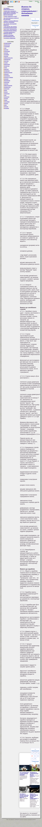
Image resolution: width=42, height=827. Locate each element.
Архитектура (6, 44)
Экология (5, 106)
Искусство (6, 61)
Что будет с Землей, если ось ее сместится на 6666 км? (24, 795)
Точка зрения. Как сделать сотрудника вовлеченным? (10, 27)
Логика (5, 67)
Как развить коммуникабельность (8, 9)
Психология (6, 88)
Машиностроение (7, 72)
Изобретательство (8, 57)
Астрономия (6, 46)
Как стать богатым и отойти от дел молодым (11, 18)
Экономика (6, 108)
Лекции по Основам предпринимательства (9, 36)
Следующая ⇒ (35, 26)
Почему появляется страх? (10, 16)
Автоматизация (7, 43)
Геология (5, 56)
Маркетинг (6, 69)
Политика (5, 83)
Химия (5, 105)
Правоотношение (7, 85)
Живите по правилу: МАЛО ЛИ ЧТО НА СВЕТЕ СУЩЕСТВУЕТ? (34, 796)
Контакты (37, 1)
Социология (6, 93)
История (5, 62)
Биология (5, 49)
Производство (6, 87)
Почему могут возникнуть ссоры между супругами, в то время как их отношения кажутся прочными (10, 12)
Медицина (6, 74)
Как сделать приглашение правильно (9, 24)
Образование (6, 80)
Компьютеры (6, 64)
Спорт (4, 95)
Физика (5, 100)
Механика (5, 79)
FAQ (38, 2)
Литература (6, 66)
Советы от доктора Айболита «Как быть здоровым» (10, 21)
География (6, 54)
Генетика (5, 53)
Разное (5, 90)
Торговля (5, 98)
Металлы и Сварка (8, 77)
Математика (6, 70)
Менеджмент (6, 75)
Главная (30, 1)
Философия (6, 101)
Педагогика (6, 82)
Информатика (6, 59)
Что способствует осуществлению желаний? (24, 773)
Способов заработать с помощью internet (9, 33)
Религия (5, 92)
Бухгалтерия (6, 51)
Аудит (4, 48)
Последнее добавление (9, 38)
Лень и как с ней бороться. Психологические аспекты (10, 30)
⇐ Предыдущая (35, 19)
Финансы (5, 103)
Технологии (6, 97)
